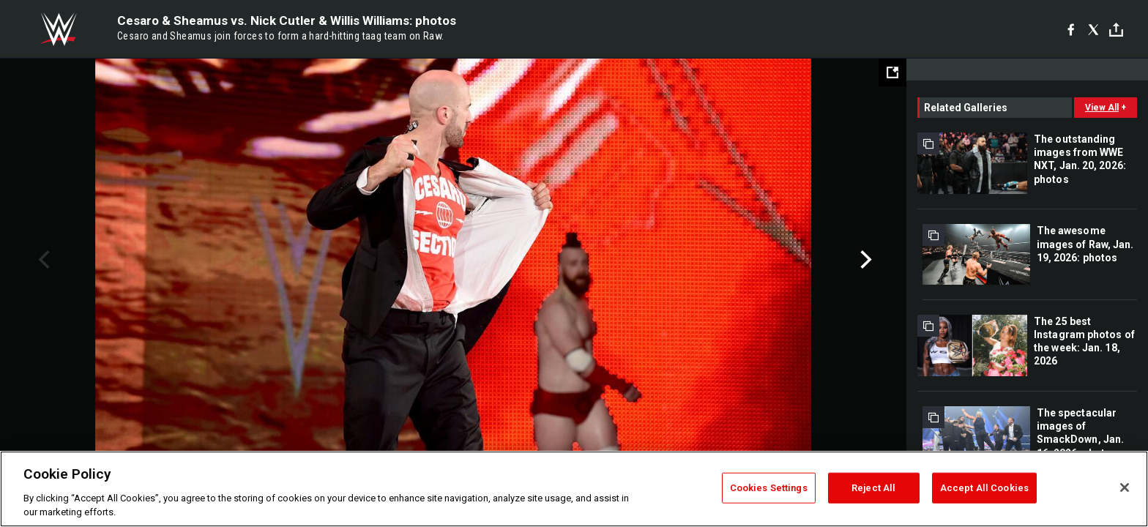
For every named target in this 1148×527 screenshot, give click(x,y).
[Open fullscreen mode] (892, 72)
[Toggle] (1116, 30)
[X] (1093, 29)
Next (864, 260)
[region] (574, 489)
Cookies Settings (769, 487)
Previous (42, 260)
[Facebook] (1070, 29)
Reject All (873, 487)
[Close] (1124, 487)
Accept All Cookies (984, 487)
